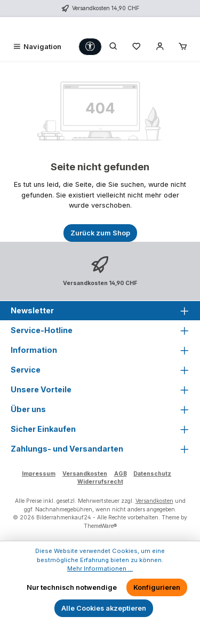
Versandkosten (84, 473)
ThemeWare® (100, 526)
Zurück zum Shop (100, 233)
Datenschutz (152, 473)
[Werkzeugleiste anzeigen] (90, 47)
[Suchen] (113, 47)
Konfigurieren (156, 587)
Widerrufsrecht (100, 481)
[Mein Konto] (160, 47)
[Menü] (36, 47)
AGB (120, 473)
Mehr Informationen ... (100, 568)
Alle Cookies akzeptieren (103, 608)
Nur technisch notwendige (72, 587)
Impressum (38, 473)
